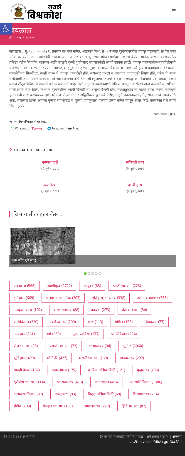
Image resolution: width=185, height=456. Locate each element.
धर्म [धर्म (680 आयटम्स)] (54, 334)
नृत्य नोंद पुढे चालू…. (26, 260)
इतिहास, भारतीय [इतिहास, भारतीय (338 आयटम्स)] (108, 297)
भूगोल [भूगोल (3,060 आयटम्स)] (133, 346)
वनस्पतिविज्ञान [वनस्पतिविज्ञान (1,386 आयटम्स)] (146, 382)
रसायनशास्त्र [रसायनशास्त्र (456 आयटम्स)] (70, 382)
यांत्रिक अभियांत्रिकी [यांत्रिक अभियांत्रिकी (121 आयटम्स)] (106, 370)
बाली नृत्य (135, 184)
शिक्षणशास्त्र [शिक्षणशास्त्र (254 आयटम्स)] (146, 394)
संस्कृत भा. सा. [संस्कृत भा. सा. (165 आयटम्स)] (58, 406)
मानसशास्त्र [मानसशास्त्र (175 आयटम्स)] (64, 370)
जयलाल (30, 37)
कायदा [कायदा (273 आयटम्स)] (100, 309)
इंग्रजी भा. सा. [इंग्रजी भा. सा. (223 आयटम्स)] (127, 285)
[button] (6, 29)
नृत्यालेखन (50, 184)
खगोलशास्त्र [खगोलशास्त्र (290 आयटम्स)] (63, 322)
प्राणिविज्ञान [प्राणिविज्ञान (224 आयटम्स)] (124, 334)
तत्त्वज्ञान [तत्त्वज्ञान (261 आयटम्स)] (24, 334)
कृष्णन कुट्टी (50, 162)
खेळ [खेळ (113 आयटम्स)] (95, 322)
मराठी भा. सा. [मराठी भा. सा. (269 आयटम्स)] (93, 358)
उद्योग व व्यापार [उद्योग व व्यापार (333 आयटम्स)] (152, 297)
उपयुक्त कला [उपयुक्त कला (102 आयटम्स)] (28, 309)
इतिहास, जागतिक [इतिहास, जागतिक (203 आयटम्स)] (63, 297)
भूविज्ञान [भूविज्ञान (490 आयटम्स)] (24, 358)
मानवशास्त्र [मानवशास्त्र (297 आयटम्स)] (132, 358)
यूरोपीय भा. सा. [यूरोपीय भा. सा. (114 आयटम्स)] (29, 382)
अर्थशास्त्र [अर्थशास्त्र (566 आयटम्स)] (24, 285)
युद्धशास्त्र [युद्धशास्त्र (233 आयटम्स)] (148, 370)
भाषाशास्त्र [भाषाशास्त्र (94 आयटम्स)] (100, 346)
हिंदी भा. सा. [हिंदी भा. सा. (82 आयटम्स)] (134, 406)
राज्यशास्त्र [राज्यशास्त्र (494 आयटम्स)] (106, 382)
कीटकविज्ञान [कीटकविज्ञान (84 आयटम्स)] (134, 309)
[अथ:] (10, 37)
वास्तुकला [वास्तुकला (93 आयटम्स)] (65, 394)
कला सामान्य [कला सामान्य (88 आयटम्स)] (66, 309)
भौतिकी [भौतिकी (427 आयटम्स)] (57, 358)
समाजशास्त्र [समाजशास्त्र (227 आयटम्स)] (97, 406)
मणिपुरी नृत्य (135, 162)
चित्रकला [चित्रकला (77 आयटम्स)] (154, 322)
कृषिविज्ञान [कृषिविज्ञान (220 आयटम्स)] (26, 322)
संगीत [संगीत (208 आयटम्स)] (22, 406)
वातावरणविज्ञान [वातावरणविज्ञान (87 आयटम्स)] (28, 394)
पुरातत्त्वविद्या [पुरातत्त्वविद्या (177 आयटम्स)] (85, 334)
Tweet (36, 128)
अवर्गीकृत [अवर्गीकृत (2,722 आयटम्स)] (59, 285)
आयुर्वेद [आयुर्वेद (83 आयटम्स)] (92, 285)
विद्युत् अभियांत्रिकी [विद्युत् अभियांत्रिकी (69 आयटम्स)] (104, 394)
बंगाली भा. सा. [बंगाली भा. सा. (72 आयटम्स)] (63, 346)
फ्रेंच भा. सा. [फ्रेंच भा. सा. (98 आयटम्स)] (26, 346)
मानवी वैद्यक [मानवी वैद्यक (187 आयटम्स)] (27, 370)
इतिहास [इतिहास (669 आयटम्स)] (24, 297)
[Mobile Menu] (174, 10)
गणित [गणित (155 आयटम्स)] (124, 322)
